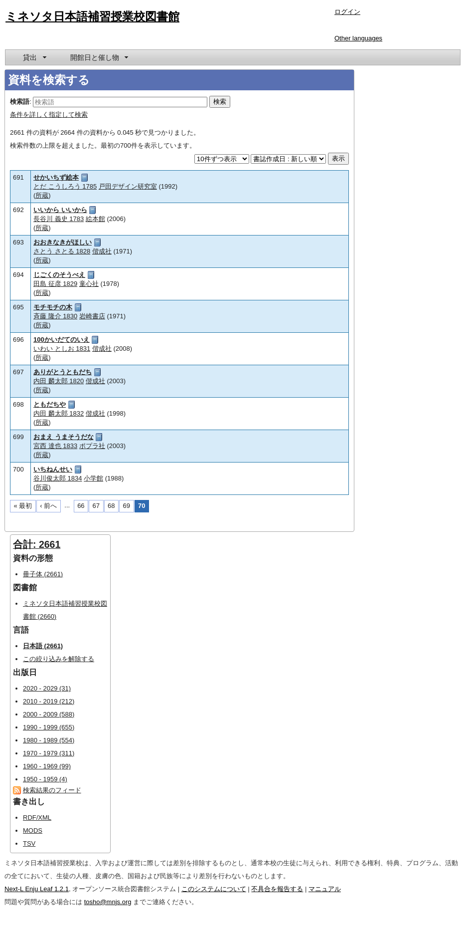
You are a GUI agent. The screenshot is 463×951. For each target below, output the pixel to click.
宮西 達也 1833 (55, 446)
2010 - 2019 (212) (48, 701)
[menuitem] (33, 57)
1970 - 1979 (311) (48, 753)
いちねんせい (52, 469)
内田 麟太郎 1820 (58, 381)
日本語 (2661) (43, 646)
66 (80, 505)
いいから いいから (60, 210)
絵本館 (95, 219)
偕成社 (102, 251)
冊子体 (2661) (43, 574)
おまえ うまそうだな (63, 437)
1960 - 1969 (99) (47, 766)
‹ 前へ (48, 505)
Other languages (358, 38)
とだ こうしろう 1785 (65, 186)
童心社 (89, 283)
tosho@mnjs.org (108, 902)
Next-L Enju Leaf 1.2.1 (36, 889)
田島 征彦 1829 (55, 283)
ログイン (347, 11)
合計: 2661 (36, 544)
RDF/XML (37, 817)
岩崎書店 (92, 316)
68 (111, 505)
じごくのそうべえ (59, 274)
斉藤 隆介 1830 (55, 316)
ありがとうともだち (62, 372)
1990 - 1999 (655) (48, 727)
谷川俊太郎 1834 (57, 478)
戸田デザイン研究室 (128, 186)
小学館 (93, 478)
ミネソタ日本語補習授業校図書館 (92, 16)
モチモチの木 (52, 307)
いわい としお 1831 (61, 348)
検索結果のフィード (52, 790)
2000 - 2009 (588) (48, 714)
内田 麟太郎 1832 (58, 413)
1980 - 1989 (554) (48, 740)
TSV (29, 843)
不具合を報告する (277, 889)
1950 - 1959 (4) (45, 779)
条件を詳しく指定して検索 (49, 114)
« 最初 (23, 505)
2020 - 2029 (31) (47, 688)
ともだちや (49, 404)
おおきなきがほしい (62, 242)
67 (96, 505)
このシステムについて (213, 889)
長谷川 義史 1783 (58, 219)
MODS (32, 830)
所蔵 (41, 195)
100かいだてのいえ (61, 339)
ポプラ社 (92, 446)
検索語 (19, 101)
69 (126, 505)
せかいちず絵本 (56, 177)
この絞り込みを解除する (58, 659)
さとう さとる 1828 (61, 251)
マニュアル (325, 889)
